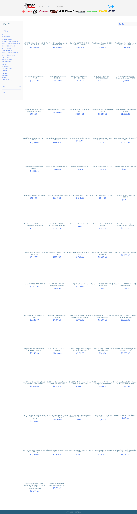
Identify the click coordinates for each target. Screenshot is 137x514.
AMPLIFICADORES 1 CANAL (10, 53)
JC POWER (5, 78)
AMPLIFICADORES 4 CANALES (11, 44)
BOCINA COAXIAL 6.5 (8, 55)
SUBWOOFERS (6, 48)
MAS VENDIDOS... (7, 80)
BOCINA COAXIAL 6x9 (8, 46)
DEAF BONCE (6, 66)
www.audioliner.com (73, 512)
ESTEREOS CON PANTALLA (10, 41)
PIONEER (4, 73)
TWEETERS (5, 57)
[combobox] (127, 24)
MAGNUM (5, 75)
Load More (80, 509)
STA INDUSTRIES (7, 69)
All (2, 35)
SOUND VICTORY (7, 59)
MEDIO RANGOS (7, 50)
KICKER (4, 64)
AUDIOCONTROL (7, 62)
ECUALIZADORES (7, 39)
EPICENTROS (6, 37)
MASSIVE (4, 71)
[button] (111, 6)
